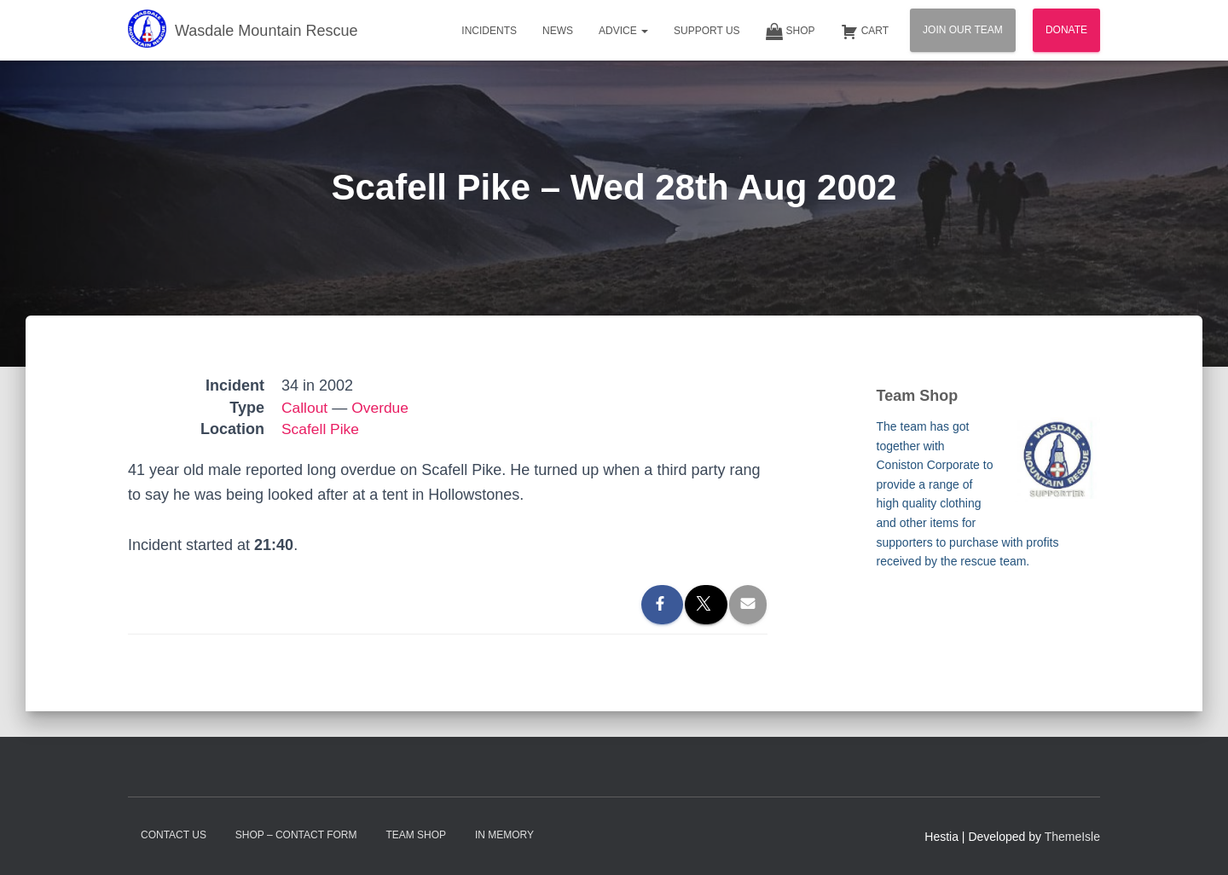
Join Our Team (963, 30)
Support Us (707, 31)
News (557, 31)
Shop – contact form (296, 835)
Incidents (489, 31)
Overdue (382, 407)
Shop (790, 31)
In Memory (504, 835)
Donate (1066, 30)
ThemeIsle (1072, 836)
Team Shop (415, 835)
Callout (305, 407)
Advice (623, 31)
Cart (865, 31)
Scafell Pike (321, 429)
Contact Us (173, 835)
